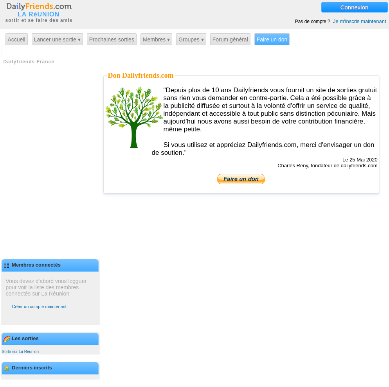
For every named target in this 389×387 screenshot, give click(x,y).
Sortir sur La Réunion (20, 351)
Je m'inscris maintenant (359, 21)
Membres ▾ (156, 39)
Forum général (230, 39)
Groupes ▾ (191, 39)
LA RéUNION (38, 14)
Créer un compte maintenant (39, 306)
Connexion (354, 7)
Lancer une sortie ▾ (57, 39)
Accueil (16, 39)
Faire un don (272, 39)
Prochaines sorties (111, 39)
